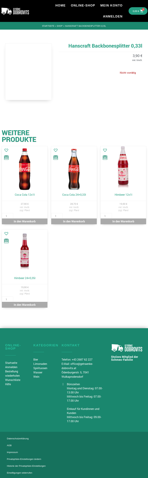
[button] (5, 149)
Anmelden (113, 16)
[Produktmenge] (7, 216)
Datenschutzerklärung (18, 438)
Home (60, 5)
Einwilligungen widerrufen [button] (19, 472)
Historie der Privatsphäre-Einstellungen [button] (26, 466)
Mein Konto (111, 5)
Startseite (48, 25)
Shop (60, 25)
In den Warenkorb (25, 221)
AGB (9, 445)
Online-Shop (83, 5)
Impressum (12, 452)
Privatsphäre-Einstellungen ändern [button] (24, 459)
